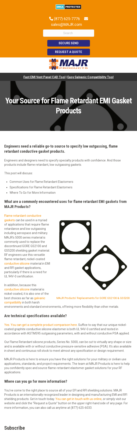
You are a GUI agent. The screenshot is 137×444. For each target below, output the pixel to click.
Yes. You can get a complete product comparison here (40, 325)
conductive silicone (17, 263)
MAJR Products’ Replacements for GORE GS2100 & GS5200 (93, 298)
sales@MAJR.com (66, 24)
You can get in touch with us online (78, 399)
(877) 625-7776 (67, 18)
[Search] (68, 33)
